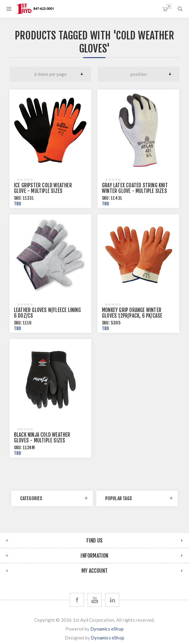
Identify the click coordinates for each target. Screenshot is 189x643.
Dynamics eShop (107, 628)
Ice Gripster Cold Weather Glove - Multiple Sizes (43, 188)
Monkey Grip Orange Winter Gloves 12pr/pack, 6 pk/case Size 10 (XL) (132, 315)
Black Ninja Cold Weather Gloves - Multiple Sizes (42, 438)
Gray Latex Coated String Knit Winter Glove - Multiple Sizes (135, 188)
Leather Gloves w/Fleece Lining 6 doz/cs (47, 313)
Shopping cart (169, 6)
